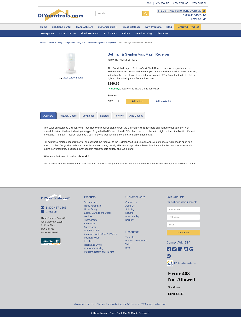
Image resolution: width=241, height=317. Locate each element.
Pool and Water (92, 237)
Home (43, 42)
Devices (88, 216)
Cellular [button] (126, 33)
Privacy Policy (132, 216)
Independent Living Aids (74, 42)
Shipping (129, 209)
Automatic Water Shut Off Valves (100, 234)
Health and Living (93, 245)
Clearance (162, 33)
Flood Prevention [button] (90, 33)
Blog (127, 247)
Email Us (196, 19)
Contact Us (131, 202)
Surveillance (90, 227)
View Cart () (199, 3)
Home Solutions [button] (67, 33)
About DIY (130, 205)
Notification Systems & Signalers (102, 42)
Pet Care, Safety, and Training (99, 252)
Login (148, 3)
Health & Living (55, 42)
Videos (128, 244)
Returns (129, 213)
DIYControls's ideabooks (184, 263)
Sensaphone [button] (47, 33)
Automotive (89, 223)
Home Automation (93, 205)
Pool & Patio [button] (111, 33)
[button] (62, 27)
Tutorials (129, 237)
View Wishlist (180, 3)
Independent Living (93, 248)
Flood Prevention (92, 230)
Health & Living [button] (143, 33)
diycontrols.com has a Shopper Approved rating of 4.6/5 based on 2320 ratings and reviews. (120, 304)
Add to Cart (137, 101)
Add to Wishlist (163, 101)
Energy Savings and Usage (98, 213)
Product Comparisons (136, 240)
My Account (162, 3)
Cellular (88, 241)
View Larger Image (73, 77)
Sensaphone (90, 202)
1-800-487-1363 (192, 15)
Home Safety (90, 209)
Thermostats (90, 220)
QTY (110, 101)
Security (129, 220)
